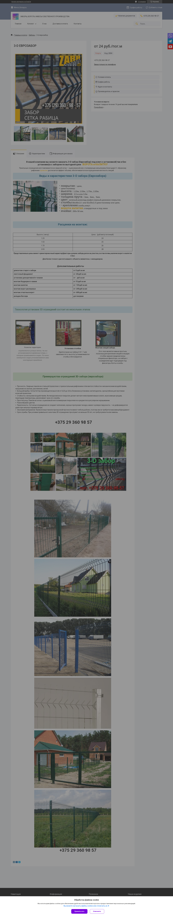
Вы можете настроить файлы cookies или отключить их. (86, 906)
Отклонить (97, 911)
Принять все (79, 911)
